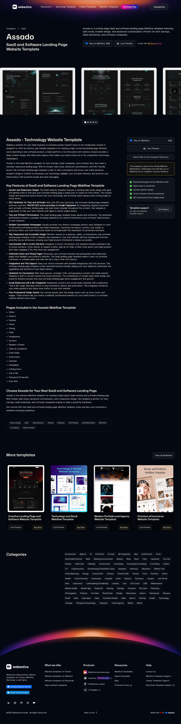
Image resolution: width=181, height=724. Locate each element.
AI (91, 554)
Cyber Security (28, 428)
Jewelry (150, 578)
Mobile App (86, 588)
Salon (97, 598)
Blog (128, 559)
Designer (122, 569)
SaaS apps (86, 598)
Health (68, 578)
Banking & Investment (103, 559)
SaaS (26, 423)
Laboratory (77, 583)
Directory (134, 569)
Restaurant (154, 593)
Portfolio (95, 593)
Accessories (70, 554)
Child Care (79, 564)
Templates (11, 28)
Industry (127, 578)
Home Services (81, 578)
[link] (26, 518)
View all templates (163, 455)
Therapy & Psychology (86, 603)
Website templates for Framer (58, 671)
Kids (67, 583)
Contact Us (151, 671)
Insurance (139, 578)
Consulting (118, 564)
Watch (130, 603)
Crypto (166, 564)
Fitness (135, 573)
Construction (104, 564)
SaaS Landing (15, 423)
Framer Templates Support (157, 680)
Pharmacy (155, 588)
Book (136, 559)
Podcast (83, 593)
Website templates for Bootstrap (59, 680)
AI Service (99, 554)
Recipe (119, 593)
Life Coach (135, 583)
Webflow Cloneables (124, 671)
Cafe (145, 559)
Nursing (110, 588)
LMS (145, 583)
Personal (131, 588)
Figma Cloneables (122, 676)
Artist (158, 554)
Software (61, 423)
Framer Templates (87, 7)
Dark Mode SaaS (88, 423)
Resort (143, 593)
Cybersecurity (78, 569)
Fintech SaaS (123, 573)
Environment (97, 573)
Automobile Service (73, 559)
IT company (14, 428)
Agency (83, 554)
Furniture (154, 573)
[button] (46, 7)
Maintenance (156, 583)
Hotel (118, 578)
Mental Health (71, 588)
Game (164, 573)
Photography (70, 593)
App (136, 554)
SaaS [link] (23, 28)
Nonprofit (99, 588)
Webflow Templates (109, 7)
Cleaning (91, 564)
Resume (166, 593)
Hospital (108, 578)
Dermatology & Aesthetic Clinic (101, 569)
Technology (164, 598)
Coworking (154, 564)
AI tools (111, 554)
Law (124, 583)
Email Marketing (72, 573)
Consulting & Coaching (136, 564)
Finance (110, 573)
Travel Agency (118, 603)
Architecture (147, 554)
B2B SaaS (102, 423)
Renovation (131, 593)
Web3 (139, 603)
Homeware (96, 578)
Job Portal (162, 578)
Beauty (120, 559)
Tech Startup (73, 423)
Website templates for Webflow (59, 676)
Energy (86, 573)
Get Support (163, 209)
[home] (22, 6)
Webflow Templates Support (158, 676)
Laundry (115, 583)
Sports (132, 598)
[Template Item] (26, 488)
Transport (103, 603)
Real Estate (108, 593)
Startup (50, 423)
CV (66, 569)
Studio (152, 598)
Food (145, 573)
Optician (120, 588)
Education (146, 569)
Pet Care (143, 588)
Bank (88, 559)
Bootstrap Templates (66, 7)
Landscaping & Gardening (97, 583)
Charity (68, 564)
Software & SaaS (110, 598)
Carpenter (155, 559)
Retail (67, 598)
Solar (123, 598)
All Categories (124, 554)
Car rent (166, 559)
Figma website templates (56, 685)
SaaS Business (38, 423)
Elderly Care (159, 569)
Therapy (68, 603)
